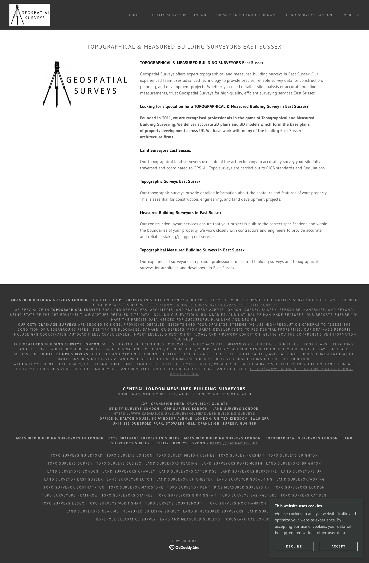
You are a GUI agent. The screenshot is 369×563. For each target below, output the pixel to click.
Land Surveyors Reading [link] (171, 463)
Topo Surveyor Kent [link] (188, 487)
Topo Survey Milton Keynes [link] (185, 455)
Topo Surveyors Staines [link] (127, 495)
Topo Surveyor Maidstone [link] (136, 487)
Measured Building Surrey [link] (151, 511)
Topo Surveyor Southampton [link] (74, 487)
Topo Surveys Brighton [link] (293, 455)
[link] (29, 14)
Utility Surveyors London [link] (179, 15)
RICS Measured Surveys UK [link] (242, 487)
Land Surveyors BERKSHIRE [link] (249, 471)
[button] (350, 15)
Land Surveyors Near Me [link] (92, 511)
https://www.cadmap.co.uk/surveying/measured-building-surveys (184, 413)
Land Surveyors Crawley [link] (129, 471)
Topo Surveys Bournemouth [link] (174, 503)
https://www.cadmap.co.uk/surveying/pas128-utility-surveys (212, 305)
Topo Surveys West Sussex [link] (298, 503)
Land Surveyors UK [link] (301, 471)
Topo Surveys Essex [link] (63, 503)
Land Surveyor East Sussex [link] (73, 479)
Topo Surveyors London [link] (299, 487)
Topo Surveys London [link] (130, 455)
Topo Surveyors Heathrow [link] (70, 495)
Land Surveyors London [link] (73, 471)
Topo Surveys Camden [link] (304, 495)
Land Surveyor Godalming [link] (245, 479)
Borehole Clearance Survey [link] (126, 519)
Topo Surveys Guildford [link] (77, 455)
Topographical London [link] (248, 519)
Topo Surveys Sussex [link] (118, 463)
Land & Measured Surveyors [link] (213, 511)
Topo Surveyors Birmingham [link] (187, 495)
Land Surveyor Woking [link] (301, 479)
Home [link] (134, 15)
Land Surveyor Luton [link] (129, 479)
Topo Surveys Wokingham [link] (114, 503)
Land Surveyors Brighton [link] (293, 463)
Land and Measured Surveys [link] (190, 519)
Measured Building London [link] (246, 15)
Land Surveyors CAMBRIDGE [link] (188, 471)
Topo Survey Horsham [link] (242, 455)
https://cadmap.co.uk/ (234, 443)
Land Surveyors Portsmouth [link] (232, 463)
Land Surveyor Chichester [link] (184, 479)
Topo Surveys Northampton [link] (237, 503)
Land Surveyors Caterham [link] (275, 511)
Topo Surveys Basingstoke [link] (248, 495)
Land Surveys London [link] (309, 15)
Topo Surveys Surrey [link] (70, 463)
